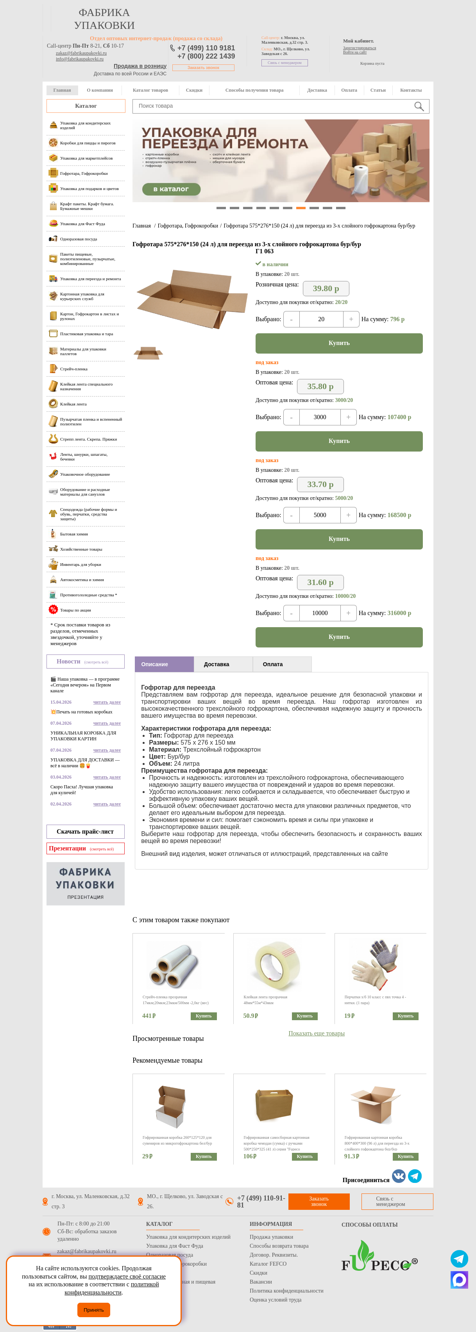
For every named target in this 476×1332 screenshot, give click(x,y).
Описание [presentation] (154, 664)
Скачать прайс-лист (85, 831)
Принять (94, 1310)
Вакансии (261, 1282)
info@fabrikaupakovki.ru (80, 59)
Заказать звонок (203, 68)
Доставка (317, 90)
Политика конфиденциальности (287, 1291)
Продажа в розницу (140, 66)
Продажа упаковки (271, 1237)
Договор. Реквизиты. (274, 1255)
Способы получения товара (254, 90)
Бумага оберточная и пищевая (180, 1282)
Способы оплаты (370, 1225)
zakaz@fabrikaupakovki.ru (81, 53)
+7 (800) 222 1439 (206, 56)
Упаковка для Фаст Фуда (174, 1246)
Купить (339, 343)
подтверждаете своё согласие (127, 1276)
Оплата (349, 90)
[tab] (164, 664)
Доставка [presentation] (216, 664)
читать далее (107, 702)
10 (340, 208)
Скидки (194, 90)
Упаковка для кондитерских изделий (188, 1237)
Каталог (86, 106)
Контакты (411, 90)
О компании (100, 90)
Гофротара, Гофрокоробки (187, 226)
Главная (62, 90)
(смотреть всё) (96, 662)
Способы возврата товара (279, 1246)
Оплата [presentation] (273, 664)
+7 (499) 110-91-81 (261, 1202)
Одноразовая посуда (169, 1255)
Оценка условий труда (275, 1300)
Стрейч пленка (163, 1273)
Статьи (378, 90)
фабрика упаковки (104, 18)
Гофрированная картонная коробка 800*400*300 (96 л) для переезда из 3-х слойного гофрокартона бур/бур (377, 1143)
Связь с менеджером (285, 62)
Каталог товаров (150, 90)
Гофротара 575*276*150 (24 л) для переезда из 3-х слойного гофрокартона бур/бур (319, 226)
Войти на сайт (355, 52)
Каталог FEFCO (268, 1264)
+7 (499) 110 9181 (206, 48)
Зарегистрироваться (359, 48)
